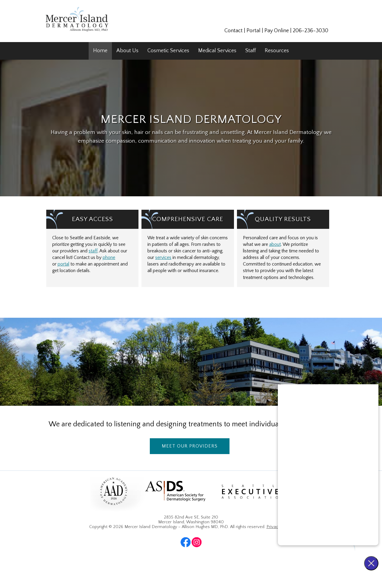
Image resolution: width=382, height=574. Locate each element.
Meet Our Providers (190, 446)
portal (63, 264)
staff (93, 251)
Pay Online (276, 31)
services (163, 257)
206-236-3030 (310, 31)
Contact (233, 31)
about (275, 244)
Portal (254, 31)
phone (109, 257)
